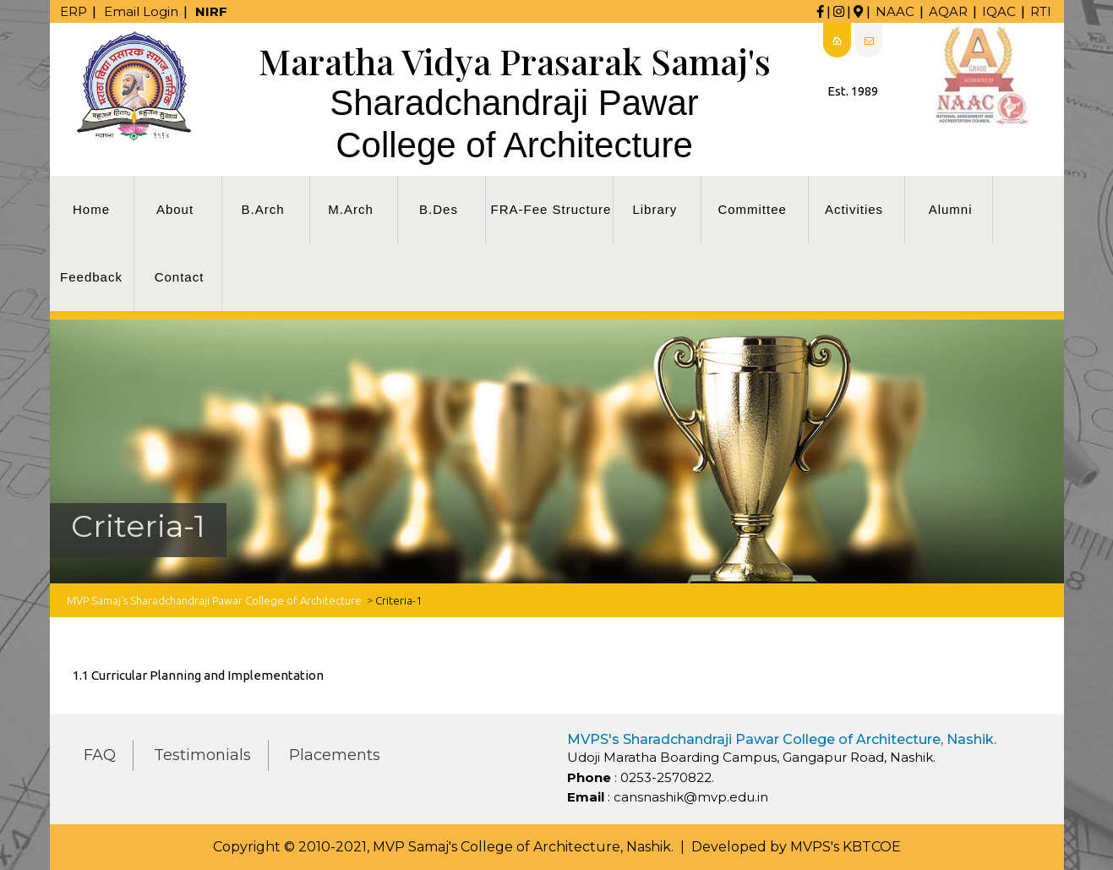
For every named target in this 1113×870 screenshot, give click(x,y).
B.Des (438, 209)
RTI (1040, 11)
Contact (180, 277)
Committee (752, 209)
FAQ (100, 755)
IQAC (999, 11)
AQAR (948, 11)
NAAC (895, 11)
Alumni (951, 209)
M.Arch (351, 209)
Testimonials (202, 755)
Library (654, 209)
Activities (854, 209)
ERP (73, 11)
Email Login (141, 11)
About (175, 209)
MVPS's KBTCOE (845, 847)
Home (91, 209)
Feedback (91, 277)
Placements (334, 755)
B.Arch (262, 209)
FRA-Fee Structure (551, 209)
